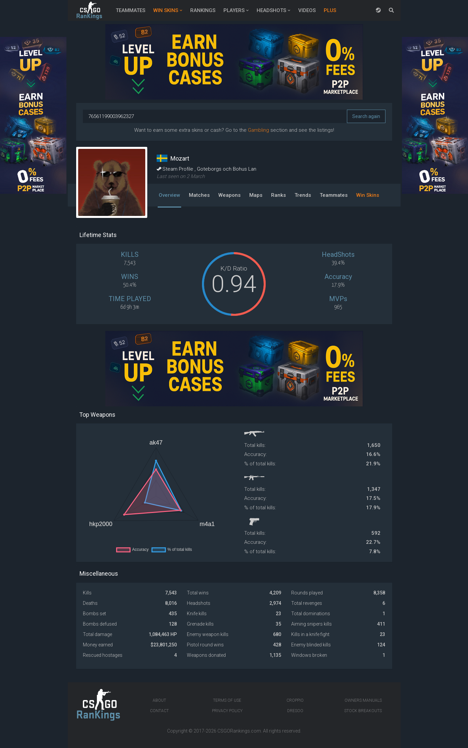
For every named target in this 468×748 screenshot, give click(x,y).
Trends (303, 195)
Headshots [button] (271, 10)
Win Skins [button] (165, 10)
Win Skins (367, 195)
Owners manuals (363, 700)
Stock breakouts (363, 710)
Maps (255, 195)
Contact (159, 710)
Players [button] (234, 10)
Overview (169, 195)
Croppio (295, 700)
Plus (330, 10)
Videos (307, 10)
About (159, 700)
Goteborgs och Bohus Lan (226, 169)
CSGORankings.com (239, 731)
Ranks (278, 195)
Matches (199, 195)
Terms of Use (227, 700)
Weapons (229, 195)
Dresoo (295, 710)
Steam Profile (176, 169)
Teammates (130, 10)
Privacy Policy (227, 710)
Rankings (202, 10)
